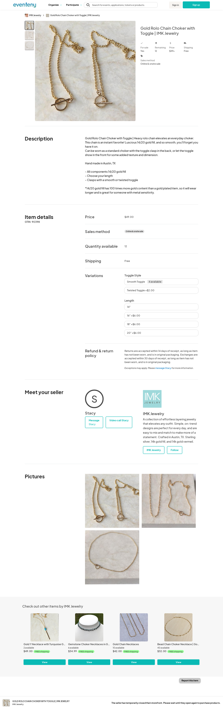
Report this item (189, 680)
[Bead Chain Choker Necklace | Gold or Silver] (178, 627)
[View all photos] (85, 71)
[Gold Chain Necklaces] (134, 627)
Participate (74, 4)
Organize (54, 4)
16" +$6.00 (133, 315)
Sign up (196, 4)
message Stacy (163, 368)
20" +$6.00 (134, 332)
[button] (54, 4)
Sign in (175, 5)
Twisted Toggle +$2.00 (140, 290)
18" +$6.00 (133, 324)
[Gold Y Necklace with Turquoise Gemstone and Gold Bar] (45, 627)
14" (129, 306)
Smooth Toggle (145, 281)
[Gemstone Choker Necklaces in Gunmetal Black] (89, 627)
